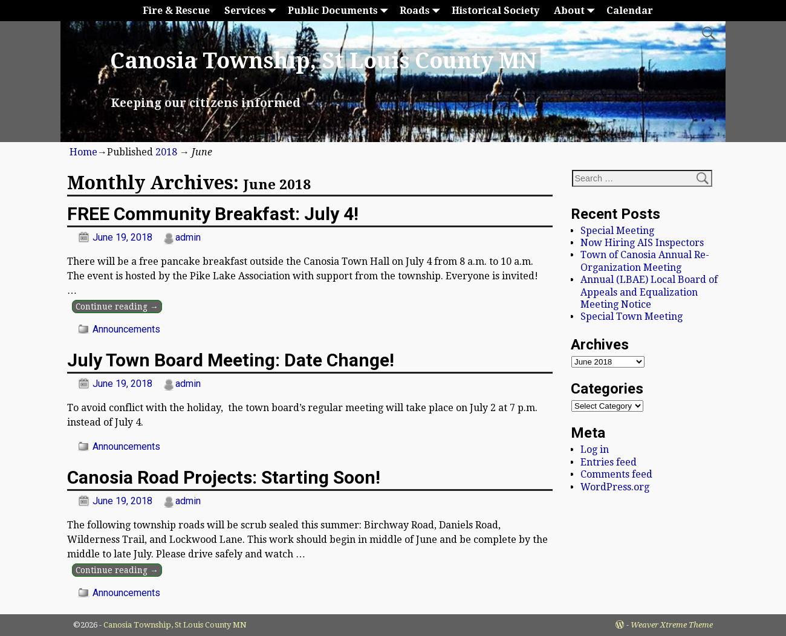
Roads (422, 10)
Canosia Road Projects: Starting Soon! (223, 477)
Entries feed (608, 462)
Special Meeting (617, 230)
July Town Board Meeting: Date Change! (230, 360)
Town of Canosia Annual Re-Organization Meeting (644, 261)
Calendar (629, 10)
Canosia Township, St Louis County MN (323, 61)
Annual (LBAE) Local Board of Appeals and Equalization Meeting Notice (649, 292)
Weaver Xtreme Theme (672, 624)
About (576, 10)
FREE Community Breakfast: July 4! (213, 213)
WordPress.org (614, 487)
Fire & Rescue (176, 10)
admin (188, 237)
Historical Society (495, 10)
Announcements (126, 329)
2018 (166, 152)
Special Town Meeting (631, 316)
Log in (594, 449)
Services (252, 10)
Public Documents (340, 10)
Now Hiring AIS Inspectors (642, 242)
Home (83, 152)
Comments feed (616, 474)
